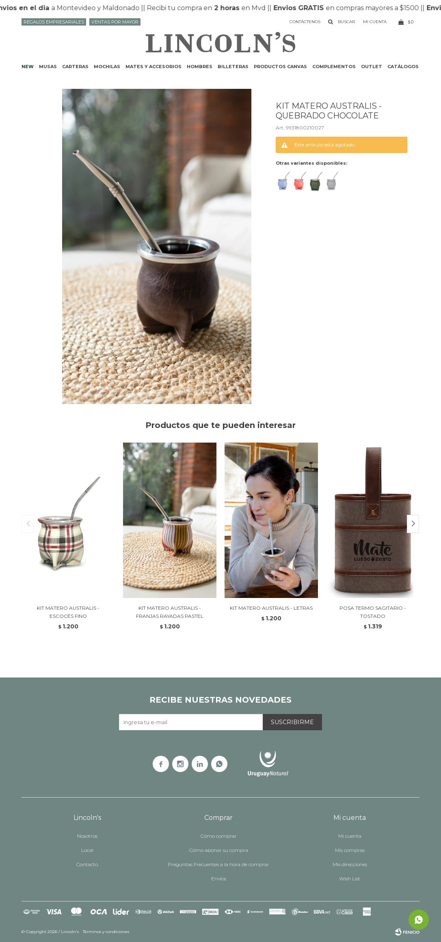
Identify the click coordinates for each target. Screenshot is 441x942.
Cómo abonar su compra (218, 850)
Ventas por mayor (114, 22)
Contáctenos (305, 21)
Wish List (349, 878)
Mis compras (350, 850)
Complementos (334, 66)
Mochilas (107, 66)
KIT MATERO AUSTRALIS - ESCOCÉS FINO (68, 612)
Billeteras (233, 66)
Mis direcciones (350, 864)
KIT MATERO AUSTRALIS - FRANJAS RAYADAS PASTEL (169, 612)
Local (87, 850)
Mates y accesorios (153, 66)
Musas (48, 66)
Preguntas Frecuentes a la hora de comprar (218, 864)
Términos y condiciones (106, 931)
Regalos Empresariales (54, 22)
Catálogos (403, 66)
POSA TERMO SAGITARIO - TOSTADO (372, 612)
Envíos (218, 878)
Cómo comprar (219, 836)
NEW (28, 66)
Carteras (75, 66)
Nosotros (87, 836)
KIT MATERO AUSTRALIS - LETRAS (271, 608)
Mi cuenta (349, 836)
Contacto (87, 864)
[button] (413, 524)
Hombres (199, 66)
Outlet (371, 66)
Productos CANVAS (280, 66)
